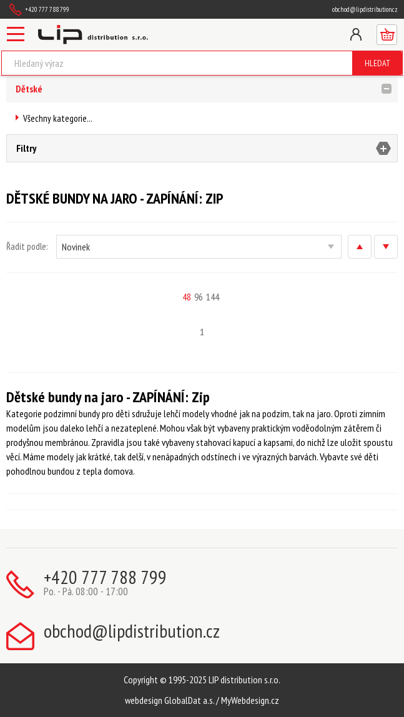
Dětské (29, 88)
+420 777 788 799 (47, 9)
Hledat (377, 63)
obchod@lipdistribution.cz (365, 9)
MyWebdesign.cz (250, 700)
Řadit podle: (26, 246)
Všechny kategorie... (57, 118)
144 (212, 296)
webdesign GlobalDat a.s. (169, 700)
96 (198, 296)
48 (186, 296)
